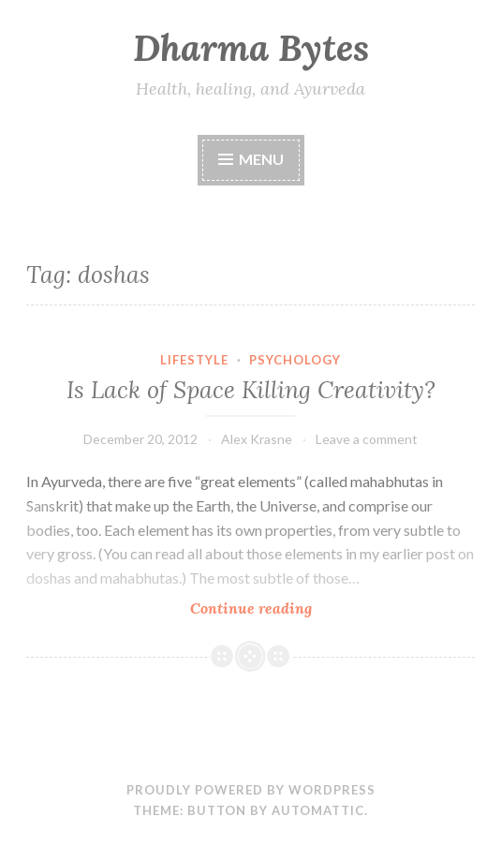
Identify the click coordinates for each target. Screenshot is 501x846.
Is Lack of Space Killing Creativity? (250, 390)
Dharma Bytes (251, 47)
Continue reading (290, 607)
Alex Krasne (256, 439)
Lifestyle (194, 359)
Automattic (318, 810)
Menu (261, 159)
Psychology (295, 359)
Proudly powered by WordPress (251, 789)
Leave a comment (367, 439)
